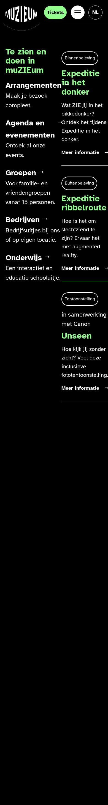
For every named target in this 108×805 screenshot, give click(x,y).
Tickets (55, 12)
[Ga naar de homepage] (21, 14)
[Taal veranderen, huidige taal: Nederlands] (95, 12)
